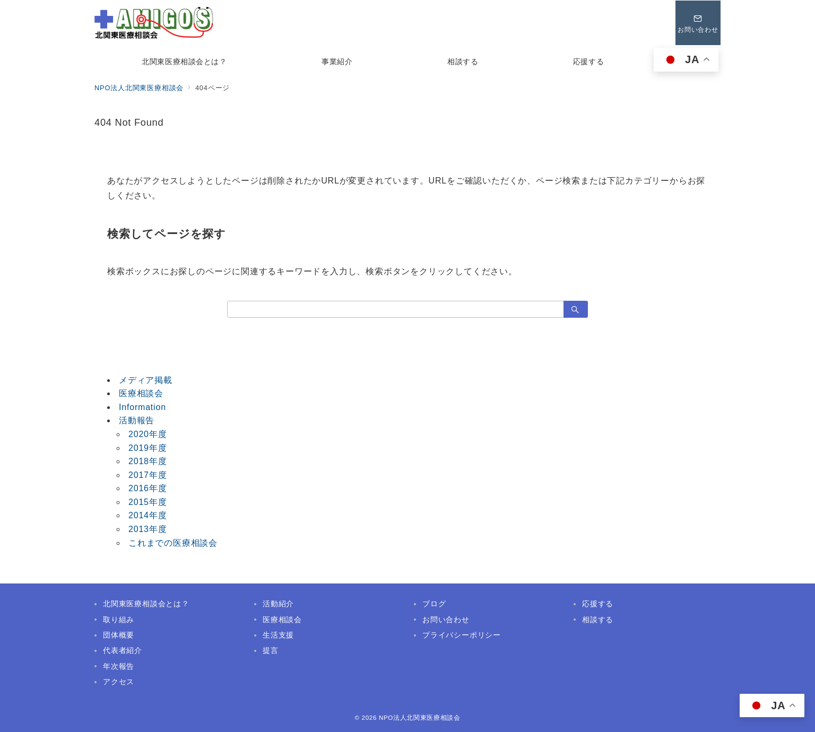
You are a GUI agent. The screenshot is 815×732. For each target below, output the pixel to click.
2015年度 (147, 502)
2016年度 (147, 488)
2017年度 (147, 475)
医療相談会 (141, 393)
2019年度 (147, 447)
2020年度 (147, 434)
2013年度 (147, 529)
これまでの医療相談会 (173, 542)
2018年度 (147, 461)
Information (142, 407)
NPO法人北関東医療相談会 (420, 717)
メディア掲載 (145, 380)
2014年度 (147, 515)
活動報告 (136, 420)
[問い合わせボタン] (698, 23)
